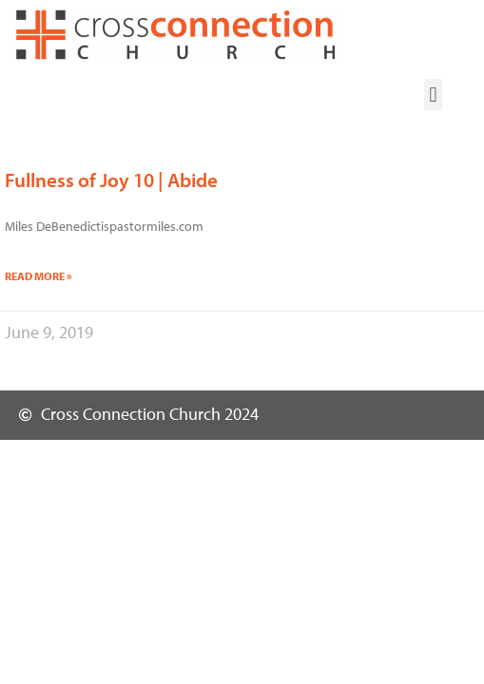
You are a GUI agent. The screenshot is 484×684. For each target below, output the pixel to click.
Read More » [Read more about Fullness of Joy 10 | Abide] (38, 276)
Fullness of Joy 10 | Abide (111, 179)
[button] (433, 94)
